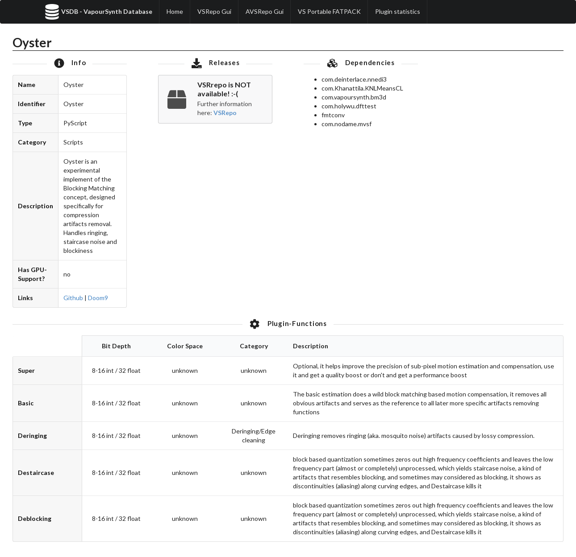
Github (73, 297)
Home (175, 11)
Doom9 (98, 297)
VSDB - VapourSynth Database (98, 12)
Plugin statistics (397, 11)
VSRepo (225, 112)
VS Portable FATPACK (329, 11)
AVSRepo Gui (265, 11)
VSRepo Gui (214, 11)
